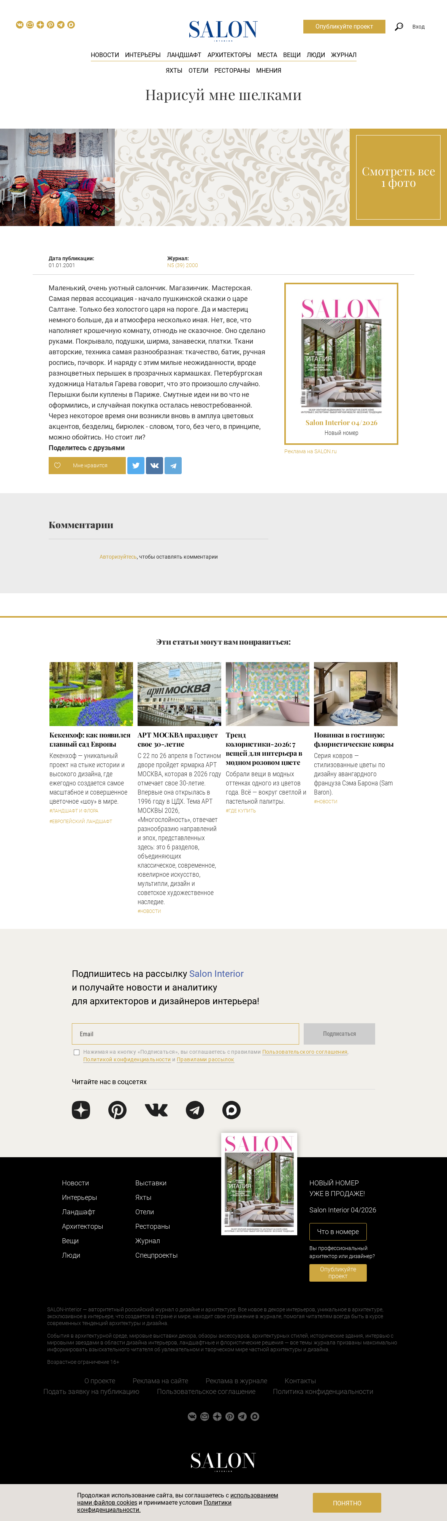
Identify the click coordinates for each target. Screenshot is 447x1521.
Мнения (268, 70)
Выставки (150, 1183)
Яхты (174, 70)
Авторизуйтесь (118, 557)
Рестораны (232, 70)
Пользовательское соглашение (206, 1391)
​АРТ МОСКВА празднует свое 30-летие (178, 739)
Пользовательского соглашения (305, 1052)
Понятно (347, 1503)
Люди (316, 55)
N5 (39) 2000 (182, 265)
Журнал (344, 55)
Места (267, 55)
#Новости (149, 911)
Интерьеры (143, 55)
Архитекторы (229, 55)
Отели (198, 70)
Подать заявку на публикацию (91, 1391)
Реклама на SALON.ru (310, 451)
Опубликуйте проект (344, 26)
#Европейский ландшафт (80, 821)
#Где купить (241, 811)
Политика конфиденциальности (323, 1391)
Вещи (292, 55)
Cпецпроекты (156, 1255)
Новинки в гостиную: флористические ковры (354, 739)
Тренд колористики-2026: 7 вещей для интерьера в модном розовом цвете (264, 748)
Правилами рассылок (206, 1059)
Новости (105, 55)
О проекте (99, 1381)
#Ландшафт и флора (73, 811)
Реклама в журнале (236, 1381)
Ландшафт (184, 55)
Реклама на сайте (160, 1381)
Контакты (300, 1381)
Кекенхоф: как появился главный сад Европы (89, 739)
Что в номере (338, 1232)
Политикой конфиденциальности (127, 1059)
